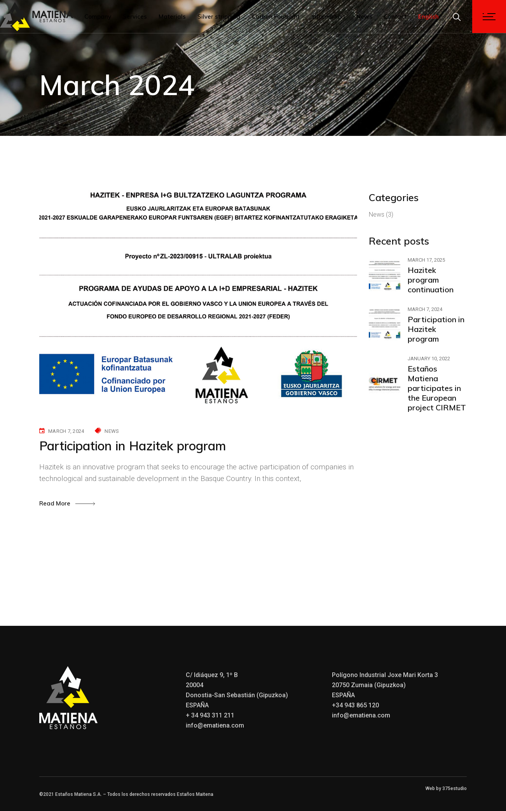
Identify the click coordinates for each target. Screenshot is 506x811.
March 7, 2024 (66, 431)
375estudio (454, 788)
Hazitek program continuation (431, 279)
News (112, 431)
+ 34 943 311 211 (210, 715)
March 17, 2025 (426, 260)
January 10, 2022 (429, 358)
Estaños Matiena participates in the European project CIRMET (437, 388)
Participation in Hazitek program (132, 445)
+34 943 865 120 (355, 705)
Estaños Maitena (195, 794)
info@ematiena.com (215, 725)
